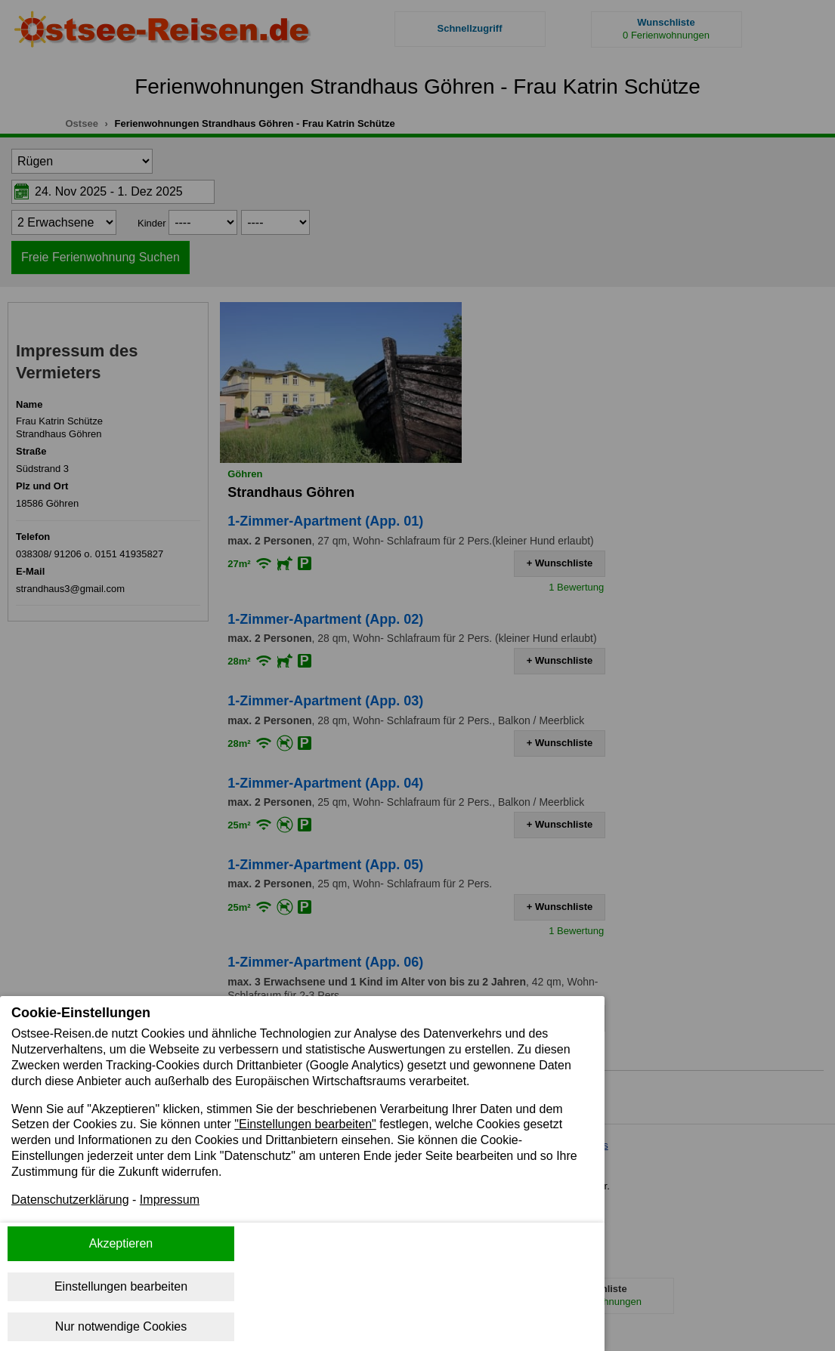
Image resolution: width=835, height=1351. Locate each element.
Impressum (169, 1199)
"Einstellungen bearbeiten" (305, 1124)
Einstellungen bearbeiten (120, 1286)
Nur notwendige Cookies (121, 1326)
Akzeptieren (121, 1243)
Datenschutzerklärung (70, 1199)
